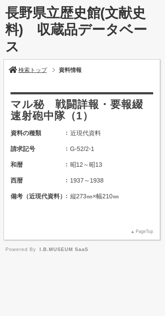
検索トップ (28, 70)
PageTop (144, 231)
